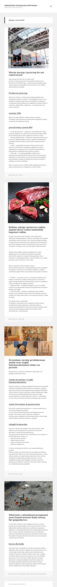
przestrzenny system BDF (21, 127)
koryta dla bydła (16, 544)
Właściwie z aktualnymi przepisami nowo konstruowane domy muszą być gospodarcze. (28, 517)
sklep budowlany (42, 574)
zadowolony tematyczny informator (20, 5)
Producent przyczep (18, 93)
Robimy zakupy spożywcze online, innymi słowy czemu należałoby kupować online (27, 230)
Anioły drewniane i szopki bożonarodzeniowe (21, 380)
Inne (21, 175)
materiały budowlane (33, 574)
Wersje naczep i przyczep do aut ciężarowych (26, 73)
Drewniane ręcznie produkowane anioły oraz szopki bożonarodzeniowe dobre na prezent (27, 364)
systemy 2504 (15, 113)
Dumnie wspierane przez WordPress (17, 584)
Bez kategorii (23, 574)
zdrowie (22, 319)
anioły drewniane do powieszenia (24, 404)
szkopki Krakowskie (18, 424)
